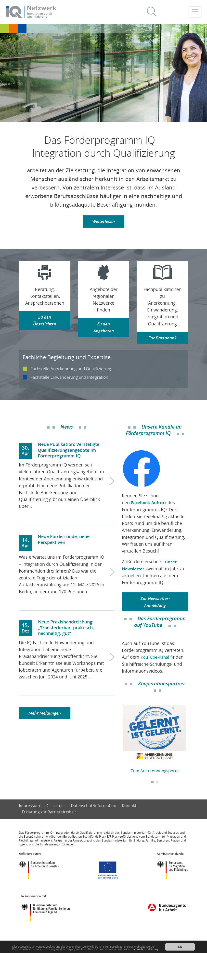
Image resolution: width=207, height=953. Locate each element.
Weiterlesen (103, 222)
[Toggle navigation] (195, 12)
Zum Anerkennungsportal (155, 771)
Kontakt (129, 813)
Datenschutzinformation (93, 813)
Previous (118, 740)
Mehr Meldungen (46, 714)
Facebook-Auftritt (149, 503)
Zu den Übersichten (45, 321)
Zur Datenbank (162, 338)
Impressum (29, 813)
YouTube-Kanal (156, 658)
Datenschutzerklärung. (27, 949)
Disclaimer (55, 813)
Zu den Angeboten (103, 328)
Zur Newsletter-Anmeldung (155, 602)
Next (191, 740)
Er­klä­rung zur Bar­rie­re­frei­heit (49, 819)
